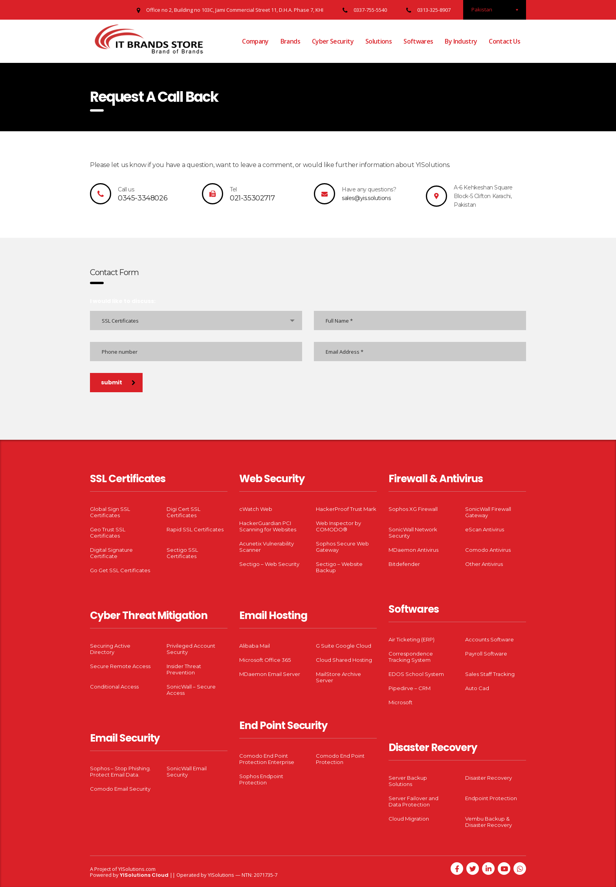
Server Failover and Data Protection (413, 801)
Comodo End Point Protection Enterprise (266, 759)
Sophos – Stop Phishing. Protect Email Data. (120, 771)
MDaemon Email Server (269, 674)
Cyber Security (333, 41)
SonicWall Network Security (413, 532)
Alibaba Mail (254, 646)
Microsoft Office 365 (265, 660)
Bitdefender (404, 564)
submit (118, 382)
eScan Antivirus (484, 529)
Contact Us (504, 41)
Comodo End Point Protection (340, 759)
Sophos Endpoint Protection (261, 779)
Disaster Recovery (488, 778)
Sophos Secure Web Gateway (342, 546)
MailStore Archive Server (338, 677)
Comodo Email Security (120, 789)
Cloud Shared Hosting (344, 660)
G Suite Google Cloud (343, 646)
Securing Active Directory (110, 649)
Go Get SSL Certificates (120, 570)
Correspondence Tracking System (411, 656)
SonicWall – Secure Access (191, 689)
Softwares (418, 41)
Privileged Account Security (191, 649)
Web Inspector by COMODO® (338, 526)
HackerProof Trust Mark (346, 509)
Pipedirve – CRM (410, 688)
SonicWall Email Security (187, 771)
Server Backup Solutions (408, 781)
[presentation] (149, 412)
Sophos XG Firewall (413, 509)
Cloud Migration (409, 818)
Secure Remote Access (120, 666)
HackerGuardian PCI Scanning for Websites (267, 526)
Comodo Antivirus (488, 550)
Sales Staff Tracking (490, 674)
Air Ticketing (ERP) (411, 639)
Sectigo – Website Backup (339, 567)
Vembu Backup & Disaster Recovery (488, 821)
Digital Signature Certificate (111, 553)
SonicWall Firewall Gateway (488, 512)
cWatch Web (255, 509)
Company (255, 41)
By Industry (461, 41)
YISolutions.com (137, 868)
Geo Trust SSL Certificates (107, 532)
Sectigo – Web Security (269, 564)
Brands (290, 41)
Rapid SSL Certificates (195, 529)
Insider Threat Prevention (184, 669)
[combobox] (196, 320)
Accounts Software (489, 639)
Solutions (378, 41)
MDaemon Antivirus (413, 550)
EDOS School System (416, 674)
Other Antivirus (484, 564)
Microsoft (400, 702)
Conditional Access (114, 686)
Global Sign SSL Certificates (110, 512)
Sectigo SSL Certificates (182, 553)
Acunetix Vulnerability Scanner (266, 546)
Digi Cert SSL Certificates (183, 512)
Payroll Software (486, 653)
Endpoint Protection (491, 798)
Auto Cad (477, 688)
